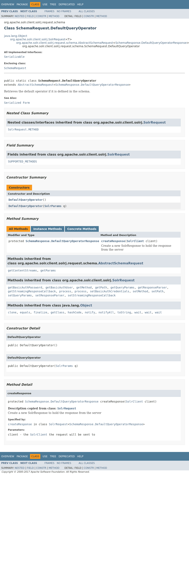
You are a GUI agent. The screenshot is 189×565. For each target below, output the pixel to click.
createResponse (113, 241)
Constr (41, 16)
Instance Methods (47, 229)
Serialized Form (17, 102)
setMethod (140, 291)
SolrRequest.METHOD (23, 129)
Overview (7, 4)
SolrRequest (154, 122)
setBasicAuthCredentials (109, 291)
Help (80, 4)
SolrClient (135, 241)
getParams (48, 270)
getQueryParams (122, 287)
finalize (40, 312)
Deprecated (67, 4)
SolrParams (52, 206)
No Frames (64, 11)
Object (86, 305)
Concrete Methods (82, 229)
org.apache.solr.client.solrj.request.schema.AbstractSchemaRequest (64, 42)
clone (12, 312)
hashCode (74, 312)
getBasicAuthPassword (25, 287)
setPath (157, 291)
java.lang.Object (15, 35)
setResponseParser (49, 295)
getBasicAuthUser (59, 287)
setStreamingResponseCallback (92, 295)
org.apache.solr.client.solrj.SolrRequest (37, 39)
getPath (101, 287)
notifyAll (106, 312)
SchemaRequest (15, 68)
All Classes (87, 11)
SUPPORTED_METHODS (22, 161)
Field (30, 16)
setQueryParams (20, 295)
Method (54, 16)
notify (90, 312)
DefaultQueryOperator (26, 199)
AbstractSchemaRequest (36, 84)
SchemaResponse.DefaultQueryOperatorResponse (151, 42)
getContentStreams (22, 270)
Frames (50, 11)
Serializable (14, 56)
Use (45, 4)
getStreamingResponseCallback (32, 291)
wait (137, 312)
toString (124, 312)
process (65, 291)
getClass (57, 312)
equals (25, 312)
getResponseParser (152, 287)
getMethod (84, 287)
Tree (53, 4)
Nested (19, 16)
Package (22, 4)
